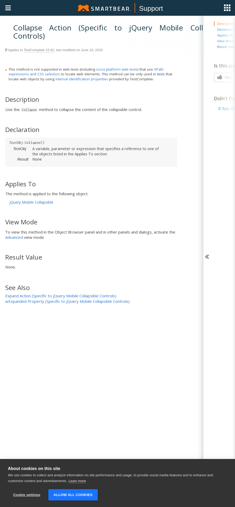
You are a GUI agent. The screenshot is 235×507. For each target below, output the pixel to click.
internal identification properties (81, 79)
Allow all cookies (73, 495)
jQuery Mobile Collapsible (31, 202)
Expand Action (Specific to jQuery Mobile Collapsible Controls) (60, 295)
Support (151, 8)
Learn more (77, 481)
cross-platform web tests (116, 69)
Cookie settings (26, 495)
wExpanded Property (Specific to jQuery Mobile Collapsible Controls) (67, 301)
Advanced (14, 237)
